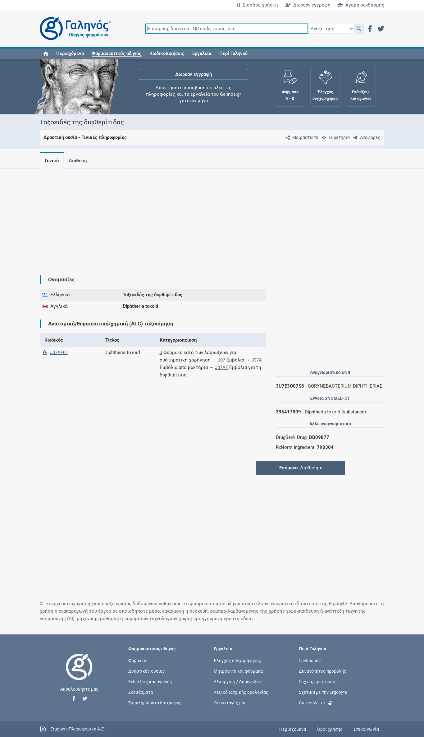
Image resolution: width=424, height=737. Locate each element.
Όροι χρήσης (330, 729)
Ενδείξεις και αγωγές (150, 681)
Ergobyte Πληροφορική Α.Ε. (77, 728)
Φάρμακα (137, 660)
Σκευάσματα (140, 692)
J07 (221, 360)
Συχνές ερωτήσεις (318, 681)
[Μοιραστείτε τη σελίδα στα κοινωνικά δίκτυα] (300, 137)
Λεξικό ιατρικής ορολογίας (241, 692)
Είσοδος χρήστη (256, 5)
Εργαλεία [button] (201, 53)
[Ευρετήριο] (334, 137)
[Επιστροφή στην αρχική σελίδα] (79, 673)
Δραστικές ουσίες (146, 670)
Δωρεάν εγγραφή (308, 5)
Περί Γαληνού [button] (233, 53)
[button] (359, 29)
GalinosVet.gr (316, 702)
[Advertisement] (212, 216)
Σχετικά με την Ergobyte (323, 692)
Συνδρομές (310, 660)
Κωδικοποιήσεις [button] (167, 53)
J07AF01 (59, 352)
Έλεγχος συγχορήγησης (237, 660)
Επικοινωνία (366, 729)
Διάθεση (79, 161)
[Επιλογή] (331, 29)
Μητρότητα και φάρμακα (238, 670)
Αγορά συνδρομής (360, 5)
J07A (256, 360)
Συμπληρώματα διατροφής (155, 702)
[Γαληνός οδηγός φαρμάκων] (74, 28)
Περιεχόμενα (70, 53)
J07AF (221, 367)
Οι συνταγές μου (230, 702)
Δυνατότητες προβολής (322, 670)
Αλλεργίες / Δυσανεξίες (238, 681)
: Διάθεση (300, 468)
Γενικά (52, 161)
